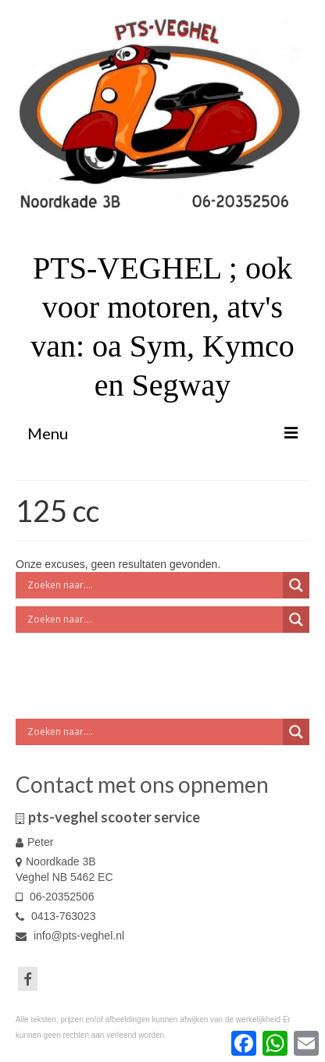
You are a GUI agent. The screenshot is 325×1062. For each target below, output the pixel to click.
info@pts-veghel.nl (70, 935)
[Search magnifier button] (296, 585)
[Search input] (153, 585)
